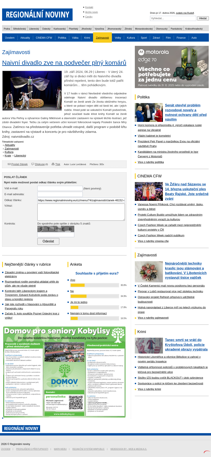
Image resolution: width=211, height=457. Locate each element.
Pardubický (176, 28)
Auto (194, 37)
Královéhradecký (194, 28)
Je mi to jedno (78, 302)
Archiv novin (91, 12)
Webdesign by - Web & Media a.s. (128, 449)
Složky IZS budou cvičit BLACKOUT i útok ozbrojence (170, 377)
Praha (7, 28)
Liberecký (34, 28)
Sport (144, 37)
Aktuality (25, 37)
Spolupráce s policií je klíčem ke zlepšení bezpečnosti (170, 383)
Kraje (8, 155)
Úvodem (10, 37)
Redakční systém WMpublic (88, 449)
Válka (75, 37)
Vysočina (99, 28)
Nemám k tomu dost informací (88, 313)
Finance (181, 37)
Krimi (87, 37)
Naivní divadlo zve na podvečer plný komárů (64, 62)
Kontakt (89, 7)
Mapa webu (60, 449)
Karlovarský (60, 28)
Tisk (57, 164)
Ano (72, 280)
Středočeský (19, 28)
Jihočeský (86, 28)
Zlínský (128, 28)
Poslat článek (19, 164)
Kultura (131, 37)
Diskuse (40, 164)
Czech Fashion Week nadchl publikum (161, 235)
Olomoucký (162, 28)
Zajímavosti (102, 37)
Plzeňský (73, 28)
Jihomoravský (114, 28)
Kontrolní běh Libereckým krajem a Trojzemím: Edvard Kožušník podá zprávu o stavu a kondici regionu (31, 295)
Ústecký (46, 28)
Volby (118, 37)
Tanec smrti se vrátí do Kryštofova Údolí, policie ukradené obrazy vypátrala (186, 344)
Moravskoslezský (144, 28)
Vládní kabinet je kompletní (154, 135)
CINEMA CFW (44, 37)
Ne (72, 291)
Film (168, 37)
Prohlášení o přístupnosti (32, 449)
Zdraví (156, 37)
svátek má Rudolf (185, 13)
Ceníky (88, 16)
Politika (62, 37)
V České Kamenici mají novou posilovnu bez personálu (171, 285)
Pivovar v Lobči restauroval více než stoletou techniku (170, 291)
